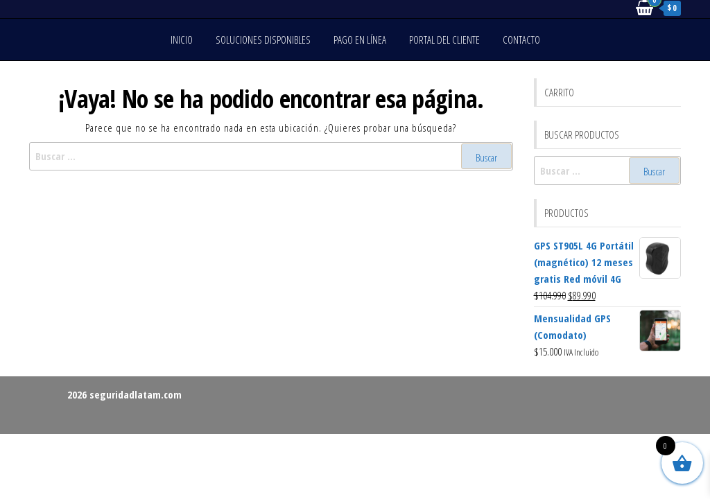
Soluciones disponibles (263, 39)
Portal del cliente (444, 39)
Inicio (182, 39)
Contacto (521, 39)
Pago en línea (360, 39)
